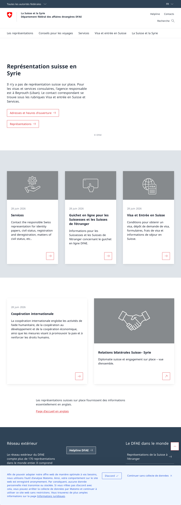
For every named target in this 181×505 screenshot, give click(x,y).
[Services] (84, 33)
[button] (56, 33)
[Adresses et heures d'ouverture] (33, 107)
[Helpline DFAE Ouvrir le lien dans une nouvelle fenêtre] (81, 439)
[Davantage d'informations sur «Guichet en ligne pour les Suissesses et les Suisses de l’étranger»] (108, 245)
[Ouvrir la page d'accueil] (44, 18)
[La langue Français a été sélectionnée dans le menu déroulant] (168, 4)
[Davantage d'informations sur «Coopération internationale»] (79, 365)
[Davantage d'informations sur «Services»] (50, 245)
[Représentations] (23, 118)
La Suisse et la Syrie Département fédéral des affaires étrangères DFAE (51, 15)
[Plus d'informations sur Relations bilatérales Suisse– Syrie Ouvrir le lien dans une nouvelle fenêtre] (166, 365)
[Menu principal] (87, 33)
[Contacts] (169, 14)
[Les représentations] (20, 33)
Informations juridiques (51, 496)
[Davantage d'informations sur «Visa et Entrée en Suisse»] (166, 245)
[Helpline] (155, 14)
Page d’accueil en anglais (52, 400)
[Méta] (162, 14)
